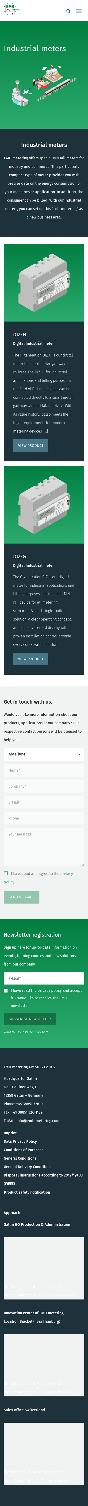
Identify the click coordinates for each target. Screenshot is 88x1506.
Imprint (10, 1133)
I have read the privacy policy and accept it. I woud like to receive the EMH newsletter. (46, 998)
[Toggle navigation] (78, 11)
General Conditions (20, 1158)
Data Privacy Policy (20, 1141)
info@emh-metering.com (37, 1121)
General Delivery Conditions (27, 1167)
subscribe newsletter (30, 1019)
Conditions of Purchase (24, 1150)
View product (30, 445)
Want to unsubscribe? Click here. (26, 1032)
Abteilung (17, 754)
